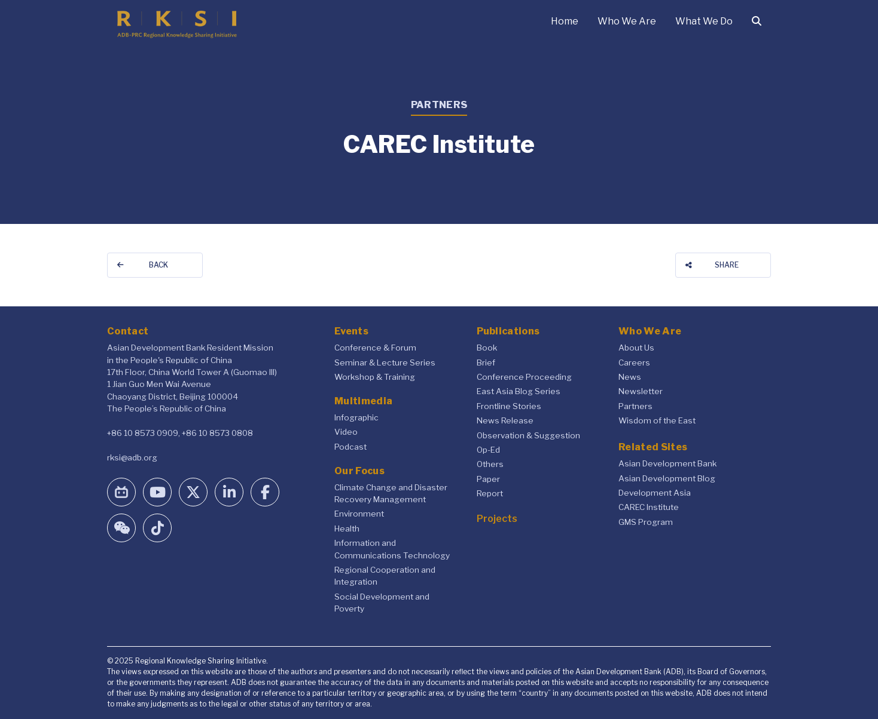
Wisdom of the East (657, 420)
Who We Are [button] (626, 21)
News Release (505, 420)
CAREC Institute (648, 507)
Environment (359, 513)
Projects (497, 518)
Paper (488, 479)
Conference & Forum (375, 347)
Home (564, 21)
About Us (636, 347)
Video (346, 432)
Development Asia (654, 492)
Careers (634, 362)
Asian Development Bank (667, 463)
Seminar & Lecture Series (384, 362)
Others (490, 464)
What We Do (704, 21)
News (629, 377)
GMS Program (645, 522)
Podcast (350, 446)
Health (346, 528)
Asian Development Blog (666, 478)
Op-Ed (488, 449)
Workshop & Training (374, 377)
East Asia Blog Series (518, 391)
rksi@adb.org (132, 457)
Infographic (356, 417)
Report (490, 493)
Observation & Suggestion (528, 435)
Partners (635, 406)
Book (487, 347)
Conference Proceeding (524, 377)
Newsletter (640, 391)
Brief (486, 362)
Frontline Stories (509, 406)
